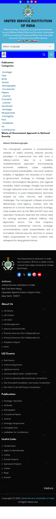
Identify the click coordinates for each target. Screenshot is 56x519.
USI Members (10, 446)
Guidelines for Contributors (16, 432)
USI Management (12, 324)
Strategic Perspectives (8, 111)
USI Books (8, 405)
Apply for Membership (14, 450)
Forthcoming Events (13, 365)
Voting (7, 455)
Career (7, 468)
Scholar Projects (11, 459)
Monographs (9, 85)
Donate (7, 477)
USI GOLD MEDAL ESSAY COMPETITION (20, 374)
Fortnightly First (8, 118)
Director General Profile (14, 329)
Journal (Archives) (7, 104)
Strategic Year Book (13, 401)
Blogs (6, 473)
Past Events (9, 360)
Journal (7, 419)
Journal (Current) (7, 97)
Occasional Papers (8, 91)
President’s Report (12, 342)
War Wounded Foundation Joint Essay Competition (27, 383)
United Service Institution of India (37, 498)
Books (5, 82)
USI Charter (9, 315)
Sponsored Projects (12, 464)
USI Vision (8, 320)
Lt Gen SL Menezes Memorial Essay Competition (25, 378)
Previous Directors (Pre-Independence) (22, 333)
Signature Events (11, 369)
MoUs (6, 347)
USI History (8, 311)
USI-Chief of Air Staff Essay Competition (22, 387)
